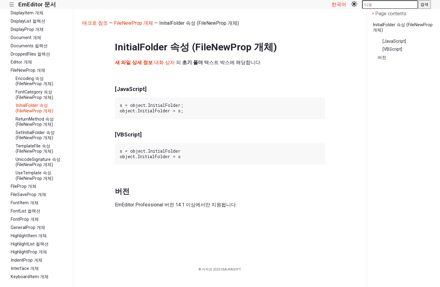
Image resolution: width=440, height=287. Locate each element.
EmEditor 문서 (37, 4)
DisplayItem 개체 (27, 13)
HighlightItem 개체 (29, 235)
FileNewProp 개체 (28, 70)
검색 (424, 4)
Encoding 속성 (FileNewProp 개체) (34, 81)
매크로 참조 (95, 23)
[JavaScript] (394, 41)
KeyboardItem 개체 (30, 276)
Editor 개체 (21, 62)
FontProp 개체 (25, 219)
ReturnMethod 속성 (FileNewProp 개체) (35, 122)
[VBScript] (392, 49)
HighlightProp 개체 (29, 252)
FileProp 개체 (23, 186)
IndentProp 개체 (26, 260)
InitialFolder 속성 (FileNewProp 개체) (34, 108)
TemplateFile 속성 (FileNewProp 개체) (34, 149)
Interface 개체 (25, 268)
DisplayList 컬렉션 (28, 21)
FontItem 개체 (24, 202)
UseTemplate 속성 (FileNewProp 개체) (34, 175)
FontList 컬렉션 (25, 211)
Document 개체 (26, 37)
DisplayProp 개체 (27, 29)
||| (12, 4)
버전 (382, 57)
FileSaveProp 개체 (28, 194)
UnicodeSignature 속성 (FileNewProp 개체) (38, 162)
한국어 (339, 4)
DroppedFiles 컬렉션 (30, 54)
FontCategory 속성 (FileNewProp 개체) (34, 94)
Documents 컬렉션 (29, 46)
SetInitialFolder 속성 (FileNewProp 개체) (35, 135)
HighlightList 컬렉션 (30, 244)
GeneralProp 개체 (28, 227)
